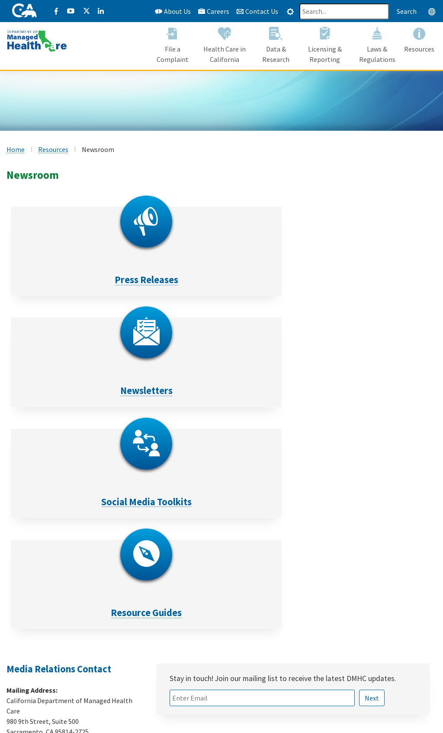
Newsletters (167, 280)
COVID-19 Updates (191, 619)
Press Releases (60, 280)
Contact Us (257, 11)
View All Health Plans (52, 640)
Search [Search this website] (407, 11)
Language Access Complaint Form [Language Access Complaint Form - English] (71, 661)
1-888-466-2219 (349, 684)
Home (15, 149)
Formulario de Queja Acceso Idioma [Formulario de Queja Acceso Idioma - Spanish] (72, 671)
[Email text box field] (262, 476)
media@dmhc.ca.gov (58, 540)
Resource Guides (60, 390)
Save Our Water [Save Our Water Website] (186, 650)
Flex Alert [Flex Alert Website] (178, 661)
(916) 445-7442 (49, 524)
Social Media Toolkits (275, 280)
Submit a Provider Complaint (64, 650)
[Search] (344, 11)
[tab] (290, 11)
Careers (213, 11)
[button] (172, 46)
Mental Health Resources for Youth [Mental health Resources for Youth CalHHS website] (215, 630)
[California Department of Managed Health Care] (36, 40)
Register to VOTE (189, 640)
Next (372, 475)
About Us (173, 11)
